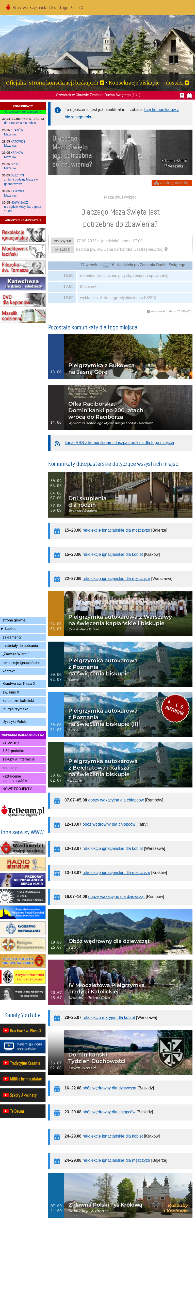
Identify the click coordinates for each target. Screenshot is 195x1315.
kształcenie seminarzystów (15, 778)
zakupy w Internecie (19, 759)
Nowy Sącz (19, 202)
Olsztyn (17, 175)
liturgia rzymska (15, 709)
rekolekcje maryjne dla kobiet (109, 1017)
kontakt (9, 671)
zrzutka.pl (10, 768)
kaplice (10, 629)
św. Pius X (11, 692)
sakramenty (12, 637)
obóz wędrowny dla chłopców (109, 824)
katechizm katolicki (18, 701)
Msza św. (10, 134)
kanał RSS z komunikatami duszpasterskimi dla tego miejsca (119, 442)
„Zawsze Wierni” (16, 654)
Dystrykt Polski (15, 721)
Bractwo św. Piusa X (19, 684)
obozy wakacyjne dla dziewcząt (116, 896)
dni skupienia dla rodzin (20, 123)
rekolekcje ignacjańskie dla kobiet (113, 554)
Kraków (17, 130)
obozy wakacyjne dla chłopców (116, 800)
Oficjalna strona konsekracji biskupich (52, 83)
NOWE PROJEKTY (17, 789)
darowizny (11, 742)
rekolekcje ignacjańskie (21, 663)
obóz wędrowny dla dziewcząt (109, 1088)
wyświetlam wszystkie (23, 112)
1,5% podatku (13, 751)
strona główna (14, 620)
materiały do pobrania (20, 646)
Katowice (18, 141)
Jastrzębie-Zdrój (171, 182)
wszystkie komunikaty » (23, 220)
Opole (15, 164)
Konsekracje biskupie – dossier (146, 83)
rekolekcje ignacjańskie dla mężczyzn (116, 530)
